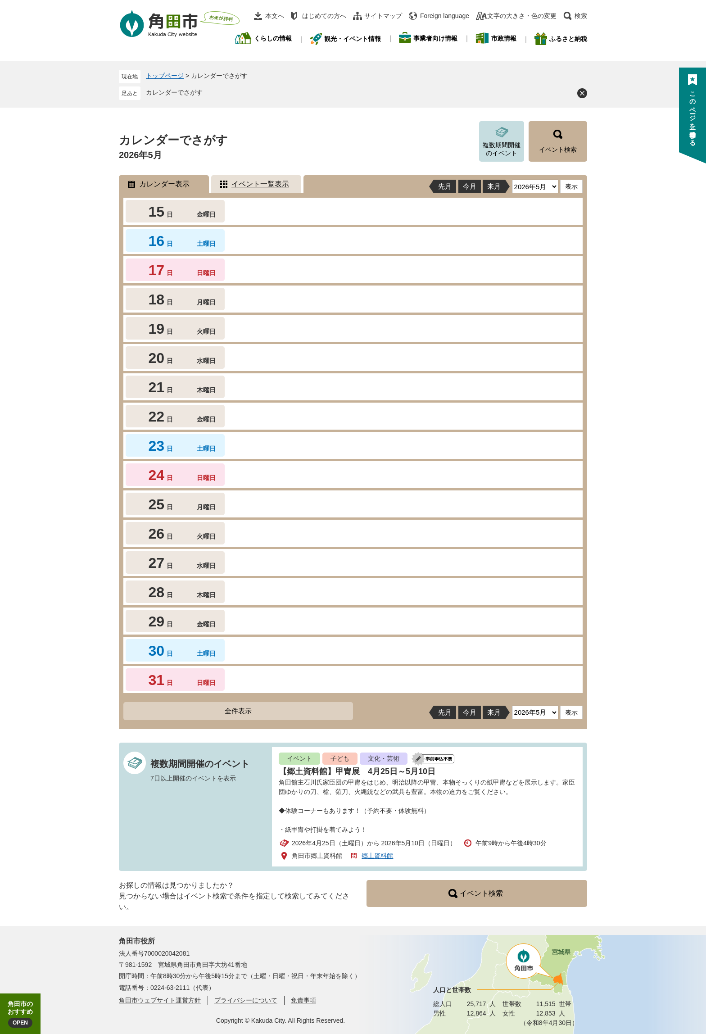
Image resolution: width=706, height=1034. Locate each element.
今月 (469, 186)
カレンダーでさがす (174, 92)
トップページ (165, 75)
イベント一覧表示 (260, 184)
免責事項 (303, 1000)
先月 (445, 186)
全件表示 (238, 711)
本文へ (274, 15)
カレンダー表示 (164, 184)
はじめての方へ (324, 15)
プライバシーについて (245, 1000)
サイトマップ (383, 15)
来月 (494, 186)
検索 (581, 15)
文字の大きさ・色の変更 (522, 15)
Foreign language (444, 15)
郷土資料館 (377, 855)
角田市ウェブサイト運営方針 (160, 1000)
